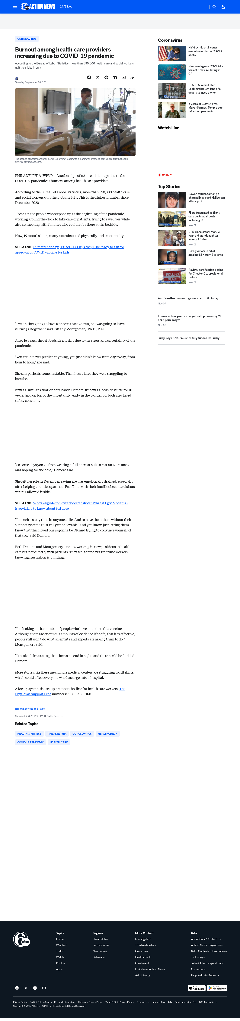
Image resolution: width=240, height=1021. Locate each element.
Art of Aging (142, 978)
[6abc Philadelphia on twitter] (26, 991)
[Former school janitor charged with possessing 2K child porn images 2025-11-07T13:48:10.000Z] (191, 324)
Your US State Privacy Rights (119, 1005)
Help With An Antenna (205, 978)
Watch (60, 960)
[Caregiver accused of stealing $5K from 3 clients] (191, 259)
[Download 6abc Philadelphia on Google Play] (217, 991)
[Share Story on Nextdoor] (115, 79)
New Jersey (100, 954)
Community (198, 972)
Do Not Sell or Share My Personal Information (52, 1005)
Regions (98, 936)
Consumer (141, 954)
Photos (60, 966)
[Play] (191, 154)
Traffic (60, 954)
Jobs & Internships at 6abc (207, 966)
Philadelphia (100, 942)
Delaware (98, 960)
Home (60, 942)
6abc (194, 936)
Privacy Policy (20, 1005)
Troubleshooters (145, 948)
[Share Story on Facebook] (89, 79)
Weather (61, 948)
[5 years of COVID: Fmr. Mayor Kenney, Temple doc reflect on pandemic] (191, 112)
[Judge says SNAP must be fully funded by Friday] (191, 341)
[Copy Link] (132, 79)
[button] (15, 6)
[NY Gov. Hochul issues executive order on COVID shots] (191, 55)
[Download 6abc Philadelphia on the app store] (197, 991)
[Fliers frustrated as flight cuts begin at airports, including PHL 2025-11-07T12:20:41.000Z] (191, 220)
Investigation (143, 942)
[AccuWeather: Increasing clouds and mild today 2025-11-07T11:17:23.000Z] (191, 302)
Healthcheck (143, 960)
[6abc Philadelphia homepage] (38, 7)
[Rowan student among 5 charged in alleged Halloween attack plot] (191, 201)
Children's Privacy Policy (90, 1005)
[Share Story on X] (97, 79)
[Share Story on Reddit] (106, 79)
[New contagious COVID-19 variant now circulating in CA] (191, 74)
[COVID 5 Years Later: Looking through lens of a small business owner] (191, 93)
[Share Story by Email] (123, 79)
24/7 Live (66, 6)
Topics (60, 936)
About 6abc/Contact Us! (206, 942)
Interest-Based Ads (162, 1005)
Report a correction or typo (30, 711)
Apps (59, 972)
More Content (144, 936)
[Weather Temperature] (203, 7)
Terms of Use (143, 1005)
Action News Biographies (206, 948)
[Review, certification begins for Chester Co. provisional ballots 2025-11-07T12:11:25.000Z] (191, 278)
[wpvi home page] (21, 942)
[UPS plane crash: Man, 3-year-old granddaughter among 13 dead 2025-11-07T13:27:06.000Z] (191, 240)
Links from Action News (150, 972)
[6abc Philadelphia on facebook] (17, 991)
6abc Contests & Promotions (209, 954)
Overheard (142, 966)
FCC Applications (207, 1005)
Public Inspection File (185, 1005)
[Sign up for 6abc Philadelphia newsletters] (44, 991)
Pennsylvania (101, 948)
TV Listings (197, 960)
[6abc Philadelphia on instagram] (35, 991)
